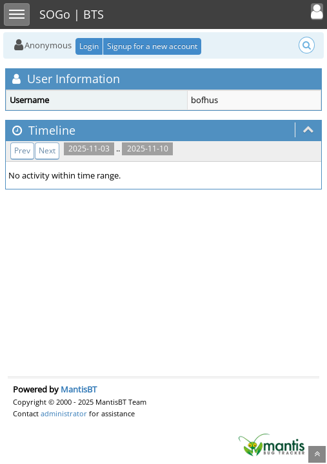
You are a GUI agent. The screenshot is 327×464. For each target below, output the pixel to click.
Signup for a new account (152, 46)
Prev (22, 150)
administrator (64, 413)
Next (47, 150)
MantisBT (79, 389)
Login (89, 46)
